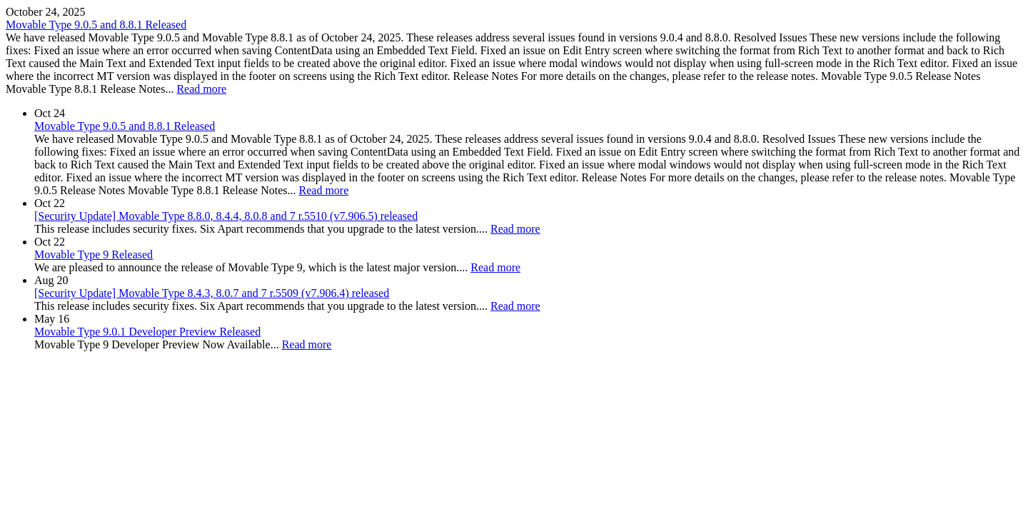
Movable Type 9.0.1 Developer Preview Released (147, 332)
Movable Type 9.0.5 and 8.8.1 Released (96, 25)
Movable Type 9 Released (93, 254)
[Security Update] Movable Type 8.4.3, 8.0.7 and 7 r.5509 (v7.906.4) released (211, 293)
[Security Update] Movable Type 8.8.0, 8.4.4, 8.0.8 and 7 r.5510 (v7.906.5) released (226, 216)
